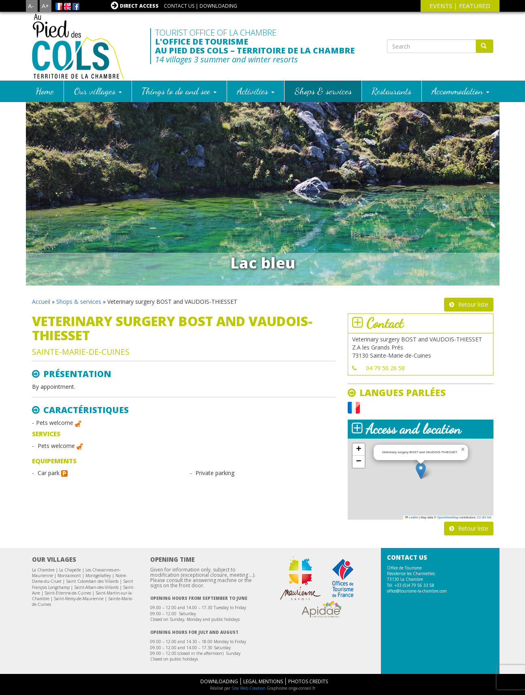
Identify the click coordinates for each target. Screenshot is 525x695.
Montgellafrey (98, 575)
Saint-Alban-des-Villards (96, 587)
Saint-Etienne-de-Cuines (68, 593)
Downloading (218, 5)
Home (45, 90)
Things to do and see (179, 90)
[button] (421, 471)
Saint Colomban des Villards (92, 581)
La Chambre (43, 570)
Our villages (98, 90)
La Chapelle (70, 570)
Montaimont (69, 575)
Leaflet (411, 517)
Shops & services (323, 90)
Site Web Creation (249, 688)
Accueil (41, 301)
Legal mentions (263, 681)
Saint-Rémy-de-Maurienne (79, 598)
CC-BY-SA (484, 517)
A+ (45, 6)
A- (31, 6)
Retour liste (473, 304)
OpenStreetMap (448, 517)
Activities (255, 90)
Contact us (179, 5)
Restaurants (391, 90)
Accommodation (460, 90)
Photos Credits (308, 681)
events (440, 6)
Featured (474, 6)
